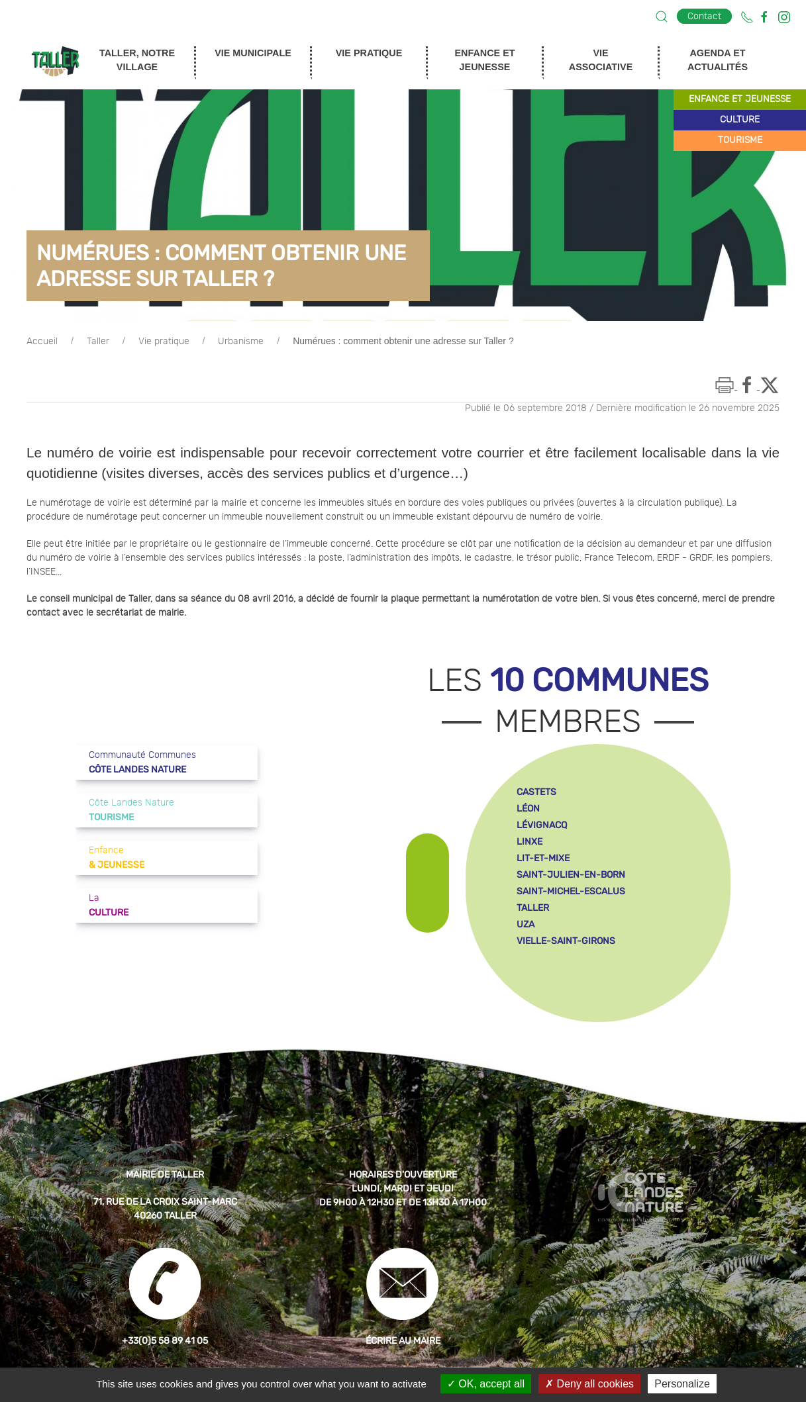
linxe (529, 841)
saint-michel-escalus (571, 891)
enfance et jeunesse (740, 99)
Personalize (682, 1383)
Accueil (42, 341)
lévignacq (542, 825)
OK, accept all (486, 1383)
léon (528, 808)
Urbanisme (241, 341)
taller (533, 907)
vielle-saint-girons (566, 941)
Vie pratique (163, 341)
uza (525, 924)
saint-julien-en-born (571, 874)
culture (740, 119)
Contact (704, 16)
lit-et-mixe (543, 858)
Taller (98, 341)
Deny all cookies (589, 1383)
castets (536, 792)
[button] (661, 16)
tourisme (740, 140)
